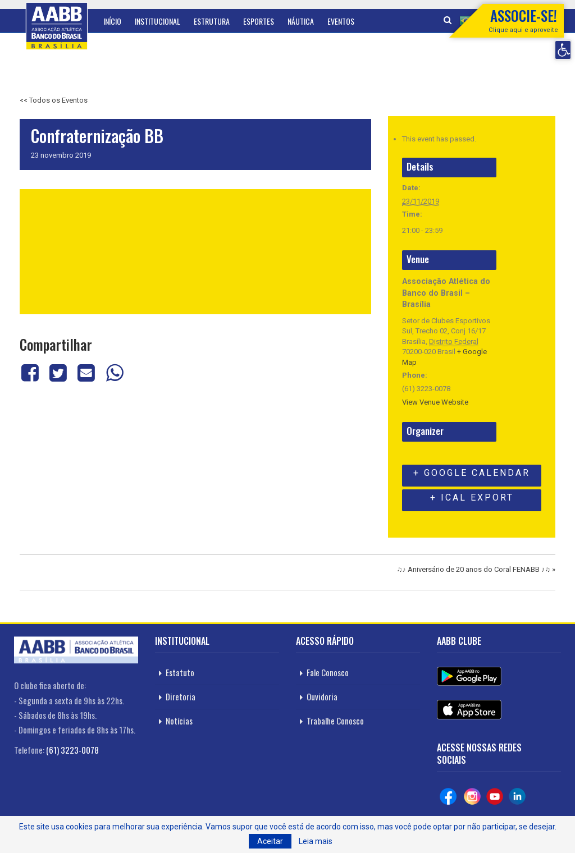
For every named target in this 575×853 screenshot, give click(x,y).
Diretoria (180, 696)
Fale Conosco (328, 672)
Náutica (301, 21)
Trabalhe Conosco (335, 720)
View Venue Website (435, 402)
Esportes (258, 21)
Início (112, 21)
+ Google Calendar (471, 472)
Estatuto (180, 672)
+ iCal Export (472, 497)
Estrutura (212, 21)
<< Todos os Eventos (54, 100)
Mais (375, 21)
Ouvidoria (322, 696)
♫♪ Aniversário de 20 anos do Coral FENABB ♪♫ (476, 568)
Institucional (157, 21)
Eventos (340, 21)
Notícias (179, 720)
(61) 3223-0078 (72, 750)
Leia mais (315, 841)
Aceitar (270, 841)
